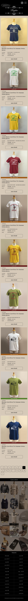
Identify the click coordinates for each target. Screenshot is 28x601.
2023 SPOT (7, 565)
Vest (5, 502)
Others (23, 544)
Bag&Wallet (4, 530)
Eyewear (14, 530)
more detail (14, 59)
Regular (7, 555)
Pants (23, 502)
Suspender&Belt (14, 544)
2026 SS (7, 574)
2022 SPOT (6, 559)
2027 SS (7, 581)
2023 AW (7, 568)
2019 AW (7, 590)
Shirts (14, 502)
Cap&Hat (23, 516)
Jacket (14, 488)
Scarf (4, 544)
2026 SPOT (21, 577)
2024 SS (21, 565)
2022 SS (21, 559)
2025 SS (21, 568)
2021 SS (21, 581)
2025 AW (7, 577)
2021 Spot (7, 584)
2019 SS (21, 590)
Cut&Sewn (14, 516)
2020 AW (21, 584)
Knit (5, 516)
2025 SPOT (21, 574)
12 (20, 470)
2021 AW (21, 555)
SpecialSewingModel (23, 488)
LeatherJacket (4, 488)
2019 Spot (7, 593)
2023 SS (21, 562)
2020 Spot (21, 587)
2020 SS (7, 587)
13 (24, 470)
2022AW (7, 562)
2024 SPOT (21, 571)
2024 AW (7, 571)
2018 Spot (21, 593)
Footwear (23, 530)
